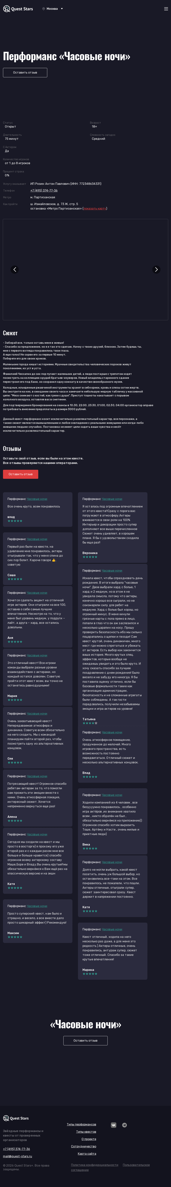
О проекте (89, 1139)
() (94, 208)
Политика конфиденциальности (94, 1165)
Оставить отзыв (25, 72)
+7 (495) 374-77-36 (44, 190)
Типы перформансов (81, 1124)
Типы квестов (86, 1132)
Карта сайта (87, 1153)
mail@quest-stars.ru (17, 1156)
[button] (14, 269)
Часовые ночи (37, 499)
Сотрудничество (83, 1146)
